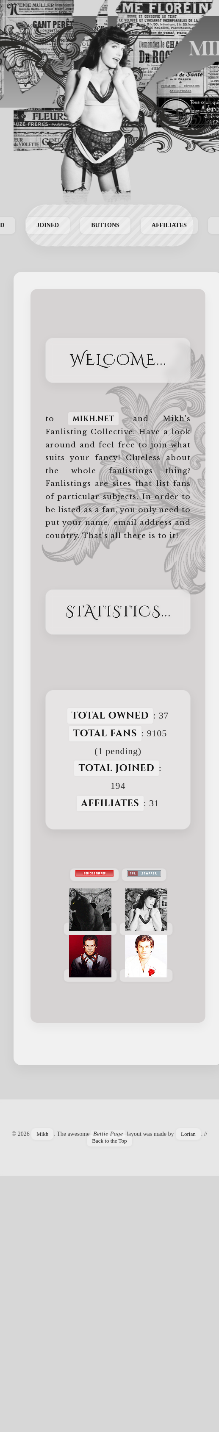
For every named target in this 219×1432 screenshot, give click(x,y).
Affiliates (169, 225)
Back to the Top (109, 1141)
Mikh (42, 1134)
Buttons (105, 225)
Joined (47, 225)
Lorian (188, 1134)
